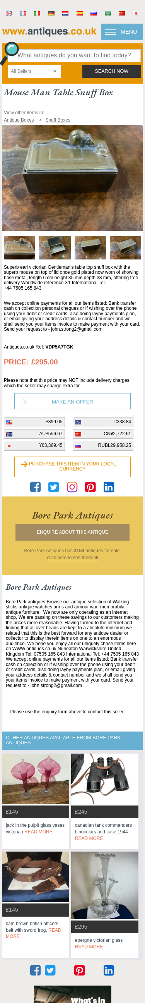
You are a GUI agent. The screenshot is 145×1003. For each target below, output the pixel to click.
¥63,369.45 (50, 445)
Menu (129, 32)
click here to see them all (72, 557)
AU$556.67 (50, 433)
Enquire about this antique (72, 532)
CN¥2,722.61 (117, 433)
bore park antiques (72, 515)
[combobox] (34, 71)
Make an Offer (72, 402)
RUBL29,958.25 (114, 445)
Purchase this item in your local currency (72, 466)
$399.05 (54, 421)
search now (111, 71)
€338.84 (122, 421)
